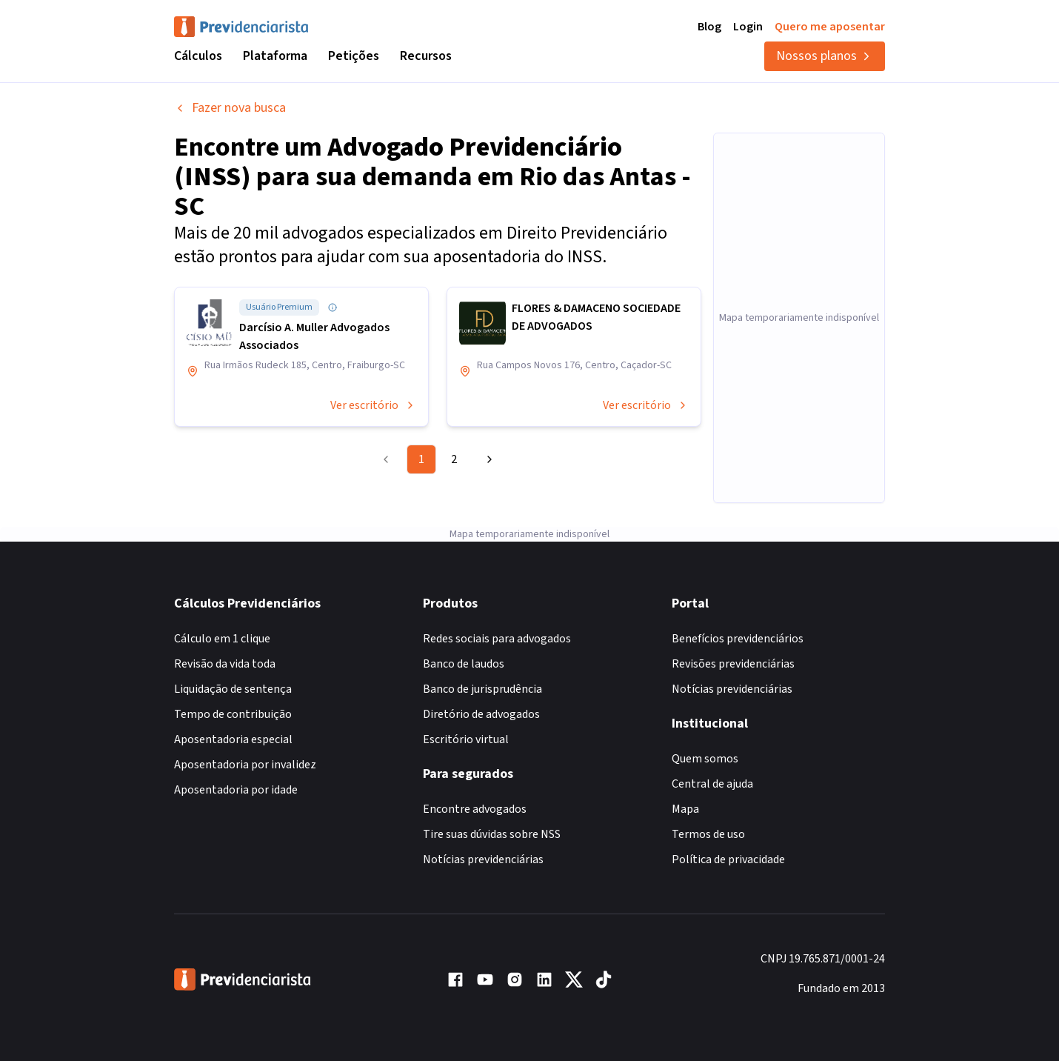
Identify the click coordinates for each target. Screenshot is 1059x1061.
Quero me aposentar (830, 27)
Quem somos (705, 758)
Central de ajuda (712, 784)
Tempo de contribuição (233, 714)
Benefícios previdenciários (738, 638)
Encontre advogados (475, 809)
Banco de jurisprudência (482, 689)
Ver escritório (373, 405)
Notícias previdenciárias (483, 859)
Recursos (426, 56)
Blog (709, 27)
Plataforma (275, 56)
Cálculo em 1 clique (222, 638)
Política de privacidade (728, 859)
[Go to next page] (487, 459)
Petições (353, 56)
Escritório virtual (466, 739)
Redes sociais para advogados (497, 638)
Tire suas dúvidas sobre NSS (492, 834)
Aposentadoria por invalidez (245, 764)
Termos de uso (708, 834)
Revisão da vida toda (224, 664)
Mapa (685, 809)
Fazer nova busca (230, 108)
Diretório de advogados (481, 714)
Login (748, 27)
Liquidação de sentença (233, 689)
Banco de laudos (463, 664)
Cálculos (198, 56)
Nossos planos (824, 56)
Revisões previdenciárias (733, 664)
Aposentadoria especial (233, 739)
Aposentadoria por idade (236, 789)
